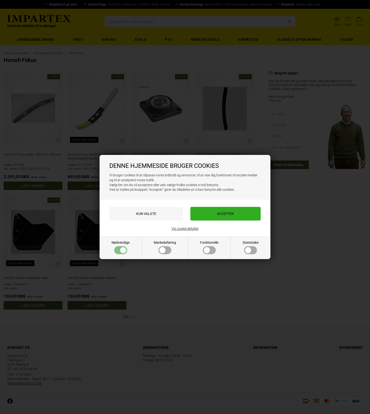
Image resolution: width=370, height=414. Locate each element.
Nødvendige (121, 247)
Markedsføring (165, 247)
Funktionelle (209, 247)
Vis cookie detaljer (185, 229)
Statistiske (250, 247)
